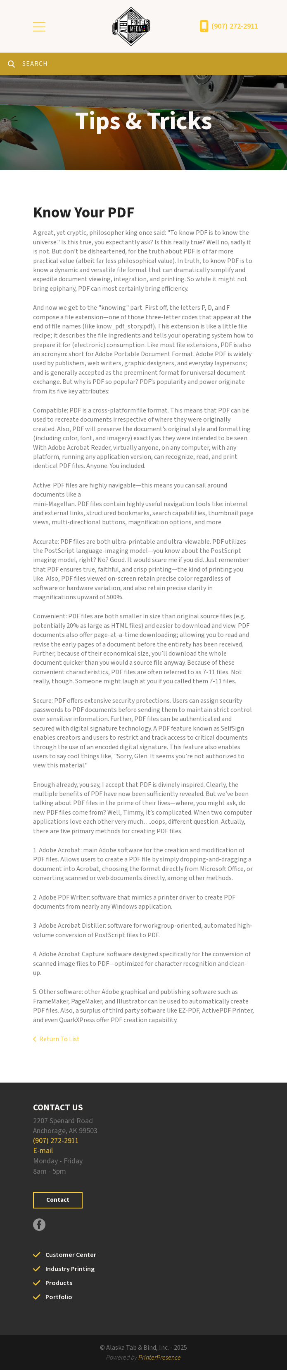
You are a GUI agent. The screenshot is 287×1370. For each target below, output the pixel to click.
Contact (57, 1200)
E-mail (43, 1151)
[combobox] (154, 64)
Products (58, 1283)
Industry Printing (70, 1269)
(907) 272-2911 (234, 26)
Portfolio (58, 1297)
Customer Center (70, 1254)
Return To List (59, 1039)
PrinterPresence (159, 1357)
